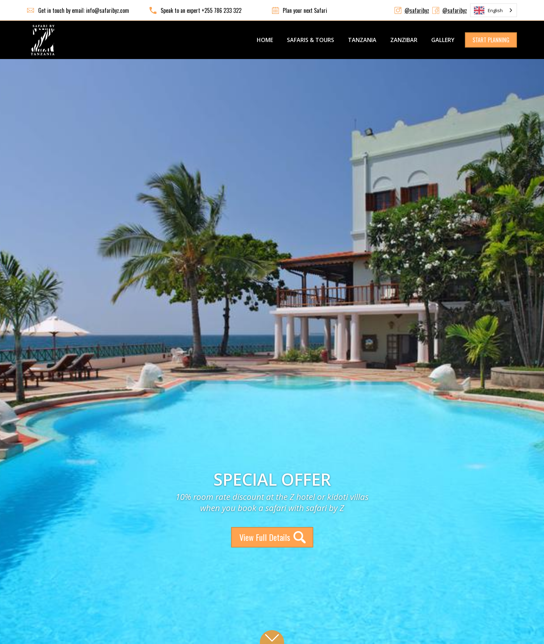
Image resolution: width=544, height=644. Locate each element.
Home (265, 40)
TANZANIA (362, 40)
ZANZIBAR (403, 40)
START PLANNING (491, 40)
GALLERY (442, 40)
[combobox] (493, 10)
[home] (42, 40)
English (488, 10)
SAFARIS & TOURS (310, 40)
